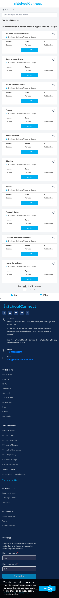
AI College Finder (8, 498)
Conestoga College (9, 455)
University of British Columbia (13, 474)
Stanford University (9, 440)
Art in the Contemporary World (17, 33)
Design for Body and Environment (18, 237)
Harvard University (9, 430)
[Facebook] (4, 313)
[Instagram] (10, 313)
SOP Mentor (6, 502)
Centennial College (9, 460)
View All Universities (11, 480)
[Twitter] (16, 313)
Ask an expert (7, 398)
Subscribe (19, 576)
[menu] (53, 3)
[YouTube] (22, 313)
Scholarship (6, 388)
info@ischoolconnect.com (20, 359)
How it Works (7, 375)
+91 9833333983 (14, 352)
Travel (4, 521)
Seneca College (8, 469)
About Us (5, 379)
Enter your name (10, 553)
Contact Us (6, 416)
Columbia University (10, 464)
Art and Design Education (15, 84)
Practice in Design (12, 212)
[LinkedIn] (27, 313)
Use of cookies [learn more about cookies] (11, 594)
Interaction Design (12, 135)
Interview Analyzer (9, 493)
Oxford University (8, 435)
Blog (4, 407)
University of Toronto (10, 445)
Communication (8, 526)
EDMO (4, 384)
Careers (5, 412)
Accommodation (8, 516)
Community (6, 393)
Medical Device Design (14, 263)
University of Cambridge (11, 450)
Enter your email (10, 564)
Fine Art (9, 110)
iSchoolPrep (6, 402)
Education (9, 161)
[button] (49, 588)
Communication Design (14, 59)
